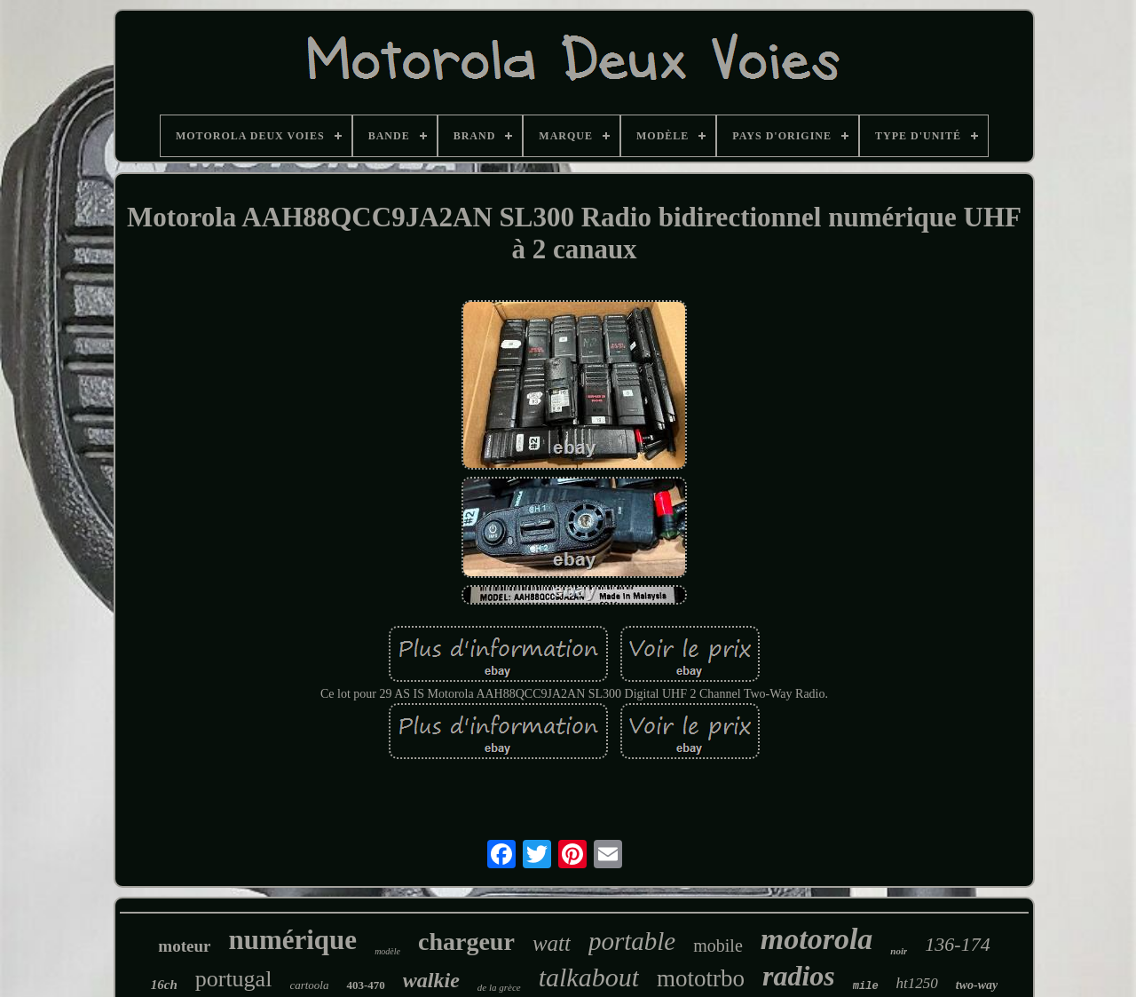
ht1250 (917, 983)
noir (898, 951)
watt (551, 943)
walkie (431, 980)
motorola (817, 938)
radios (798, 976)
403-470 (365, 985)
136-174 (957, 944)
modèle (387, 951)
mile (866, 986)
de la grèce (499, 987)
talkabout (589, 977)
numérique (292, 939)
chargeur (466, 941)
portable (631, 941)
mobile (718, 945)
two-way (977, 985)
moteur (184, 946)
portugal (233, 979)
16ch (164, 984)
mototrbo (701, 978)
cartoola (308, 985)
